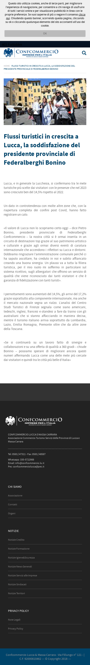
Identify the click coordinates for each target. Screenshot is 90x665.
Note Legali (14, 619)
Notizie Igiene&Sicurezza (21, 557)
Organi (11, 513)
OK (45, 33)
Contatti (12, 504)
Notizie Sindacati (17, 584)
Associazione (15, 495)
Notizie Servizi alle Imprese (22, 575)
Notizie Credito (16, 539)
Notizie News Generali (20, 566)
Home (7, 65)
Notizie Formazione (18, 548)
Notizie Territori (16, 593)
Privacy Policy (15, 628)
